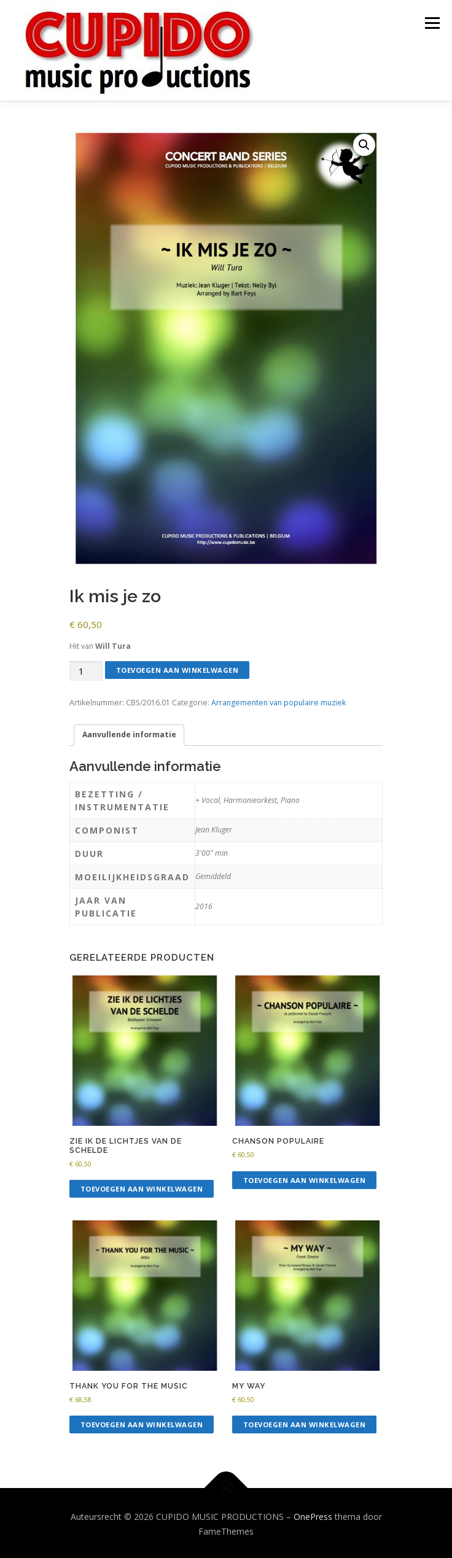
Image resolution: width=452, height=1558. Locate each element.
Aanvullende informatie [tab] (129, 732)
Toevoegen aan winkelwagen (177, 668)
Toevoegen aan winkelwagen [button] (141, 1187)
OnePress (313, 1515)
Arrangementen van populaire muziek (278, 701)
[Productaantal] (86, 669)
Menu (431, 23)
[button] (364, 143)
